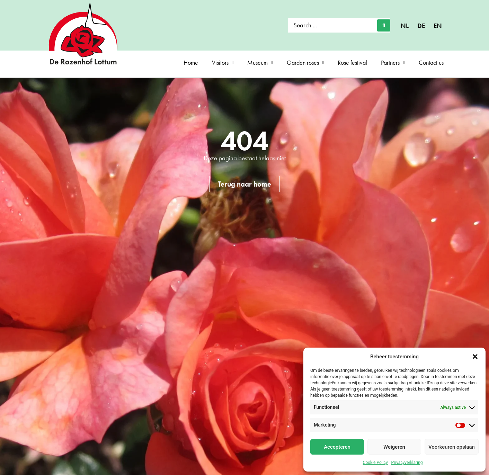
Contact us (431, 62)
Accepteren (337, 447)
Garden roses (305, 63)
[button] (475, 356)
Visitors (223, 63)
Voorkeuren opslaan (451, 447)
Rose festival (352, 62)
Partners (393, 63)
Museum (260, 63)
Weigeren (394, 447)
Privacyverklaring (407, 462)
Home (191, 62)
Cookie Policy (375, 462)
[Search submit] (383, 25)
